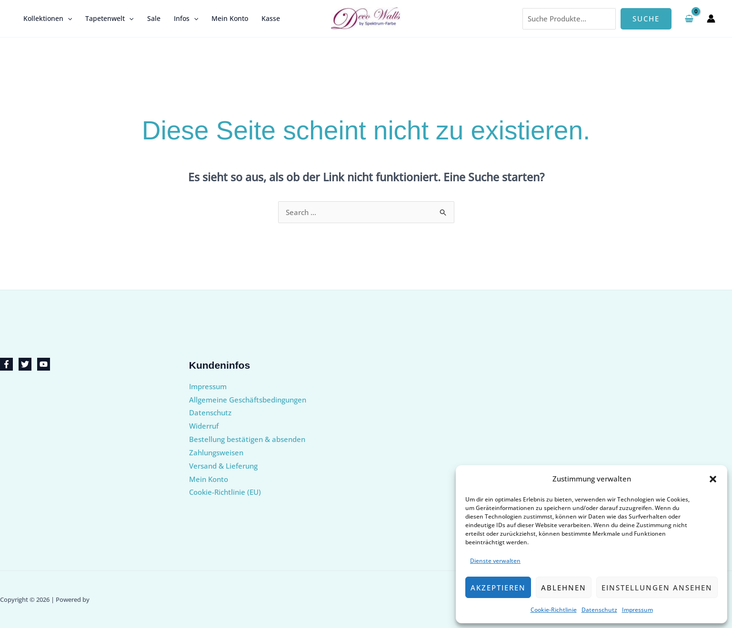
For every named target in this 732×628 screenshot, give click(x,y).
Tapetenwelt (109, 18)
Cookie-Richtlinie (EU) (225, 492)
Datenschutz (599, 610)
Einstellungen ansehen (657, 587)
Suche (646, 18)
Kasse (270, 18)
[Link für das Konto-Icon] (711, 18)
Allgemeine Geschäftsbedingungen (247, 399)
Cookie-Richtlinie (554, 610)
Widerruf (204, 426)
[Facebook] (6, 364)
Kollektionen (47, 18)
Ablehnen (563, 587)
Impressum (637, 610)
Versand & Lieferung (223, 466)
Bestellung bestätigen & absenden (247, 439)
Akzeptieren (498, 587)
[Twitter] (25, 364)
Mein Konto (229, 18)
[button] (713, 479)
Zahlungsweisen (216, 452)
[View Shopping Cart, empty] (689, 18)
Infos (186, 18)
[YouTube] (43, 364)
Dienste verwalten (495, 561)
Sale (153, 18)
